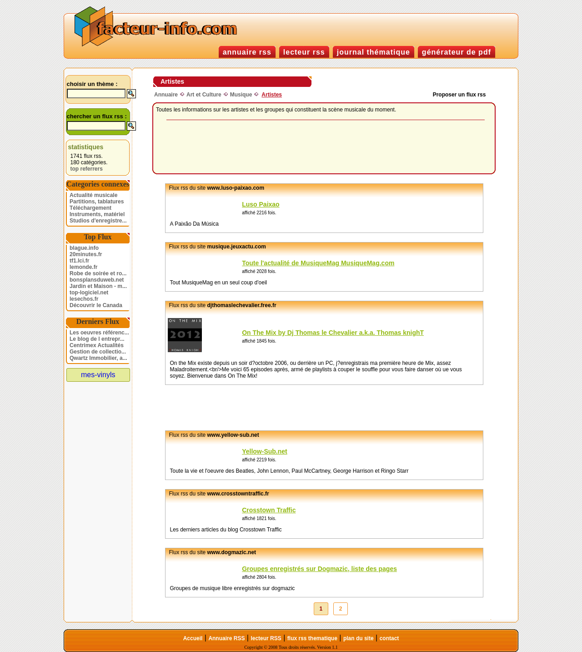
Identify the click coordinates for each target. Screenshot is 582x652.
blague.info (84, 248)
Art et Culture (203, 94)
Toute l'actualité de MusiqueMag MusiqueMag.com (318, 263)
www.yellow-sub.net (233, 435)
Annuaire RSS (226, 638)
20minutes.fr (86, 254)
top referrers (86, 169)
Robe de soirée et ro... (98, 273)
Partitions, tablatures (97, 201)
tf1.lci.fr (79, 261)
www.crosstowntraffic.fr (238, 493)
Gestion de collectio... (98, 352)
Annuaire (166, 94)
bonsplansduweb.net (97, 280)
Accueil (193, 638)
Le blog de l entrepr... (97, 339)
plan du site (358, 638)
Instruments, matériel (97, 214)
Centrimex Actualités (97, 345)
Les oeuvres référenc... (99, 332)
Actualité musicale (93, 195)
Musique (241, 94)
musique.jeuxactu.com (236, 246)
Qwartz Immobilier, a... (98, 358)
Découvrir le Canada (96, 305)
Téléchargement (90, 208)
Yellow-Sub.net (264, 451)
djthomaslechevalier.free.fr (241, 305)
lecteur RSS (266, 638)
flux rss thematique (312, 638)
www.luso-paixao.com (236, 188)
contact (389, 638)
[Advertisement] (325, 147)
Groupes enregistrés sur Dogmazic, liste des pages (319, 568)
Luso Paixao (260, 204)
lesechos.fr (84, 299)
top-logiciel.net (89, 292)
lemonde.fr (83, 267)
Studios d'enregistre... (98, 220)
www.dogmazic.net (231, 552)
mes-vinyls (98, 375)
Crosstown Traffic (269, 510)
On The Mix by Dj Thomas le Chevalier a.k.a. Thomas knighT (333, 332)
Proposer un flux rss (459, 94)
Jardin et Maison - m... (98, 286)
